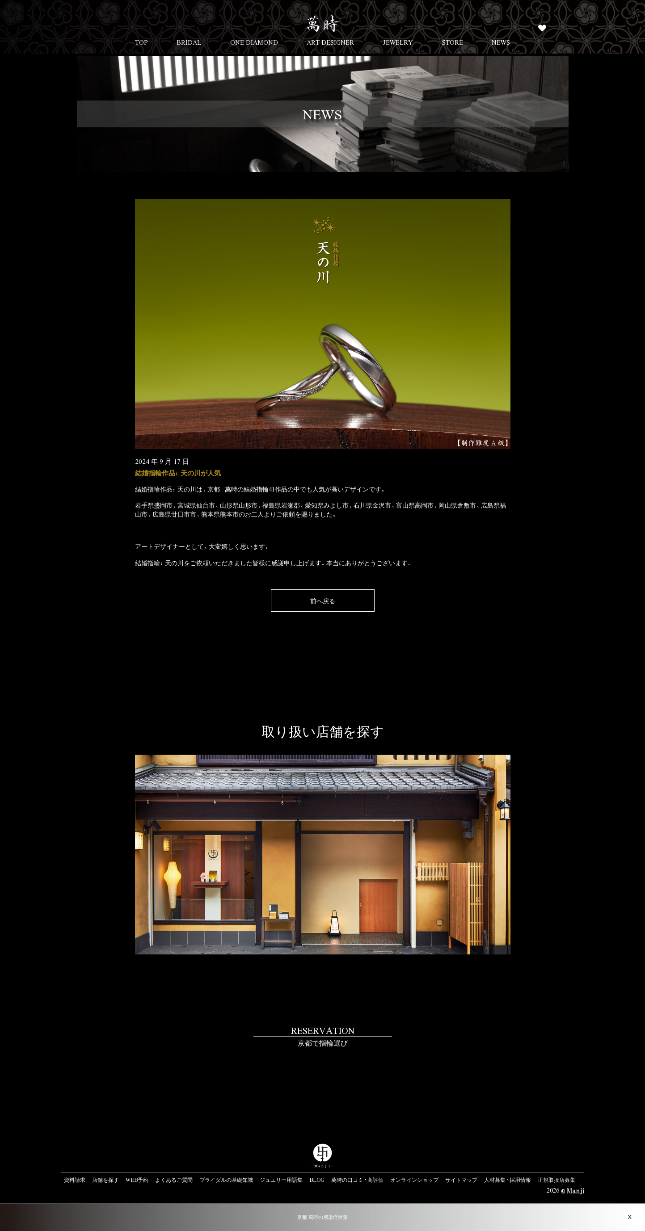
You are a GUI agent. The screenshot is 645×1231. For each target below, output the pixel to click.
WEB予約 (137, 1179)
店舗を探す (105, 1179)
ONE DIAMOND (254, 42)
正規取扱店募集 (556, 1179)
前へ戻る (322, 601)
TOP (141, 42)
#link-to (322, 1066)
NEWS (501, 42)
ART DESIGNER (330, 42)
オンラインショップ (414, 1179)
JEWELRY (398, 42)
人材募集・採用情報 (507, 1179)
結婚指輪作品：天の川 (165, 489)
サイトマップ (461, 1179)
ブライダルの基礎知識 (226, 1179)
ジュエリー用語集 (281, 1179)
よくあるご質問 (174, 1179)
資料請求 (74, 1179)
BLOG (317, 1179)
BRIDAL (189, 42)
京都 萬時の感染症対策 (322, 1217)
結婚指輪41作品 (265, 489)
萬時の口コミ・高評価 (357, 1179)
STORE (452, 42)
